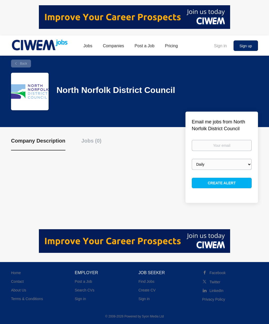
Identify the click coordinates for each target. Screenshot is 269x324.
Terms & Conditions (27, 299)
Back (23, 63)
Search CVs (85, 290)
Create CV (147, 290)
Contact (17, 281)
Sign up (246, 46)
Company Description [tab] (38, 141)
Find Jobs (146, 281)
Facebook (218, 273)
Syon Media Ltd (153, 316)
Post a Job (83, 281)
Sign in (220, 46)
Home (16, 273)
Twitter (215, 282)
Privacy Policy (213, 299)
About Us (18, 290)
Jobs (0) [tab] (91, 141)
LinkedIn (217, 291)
